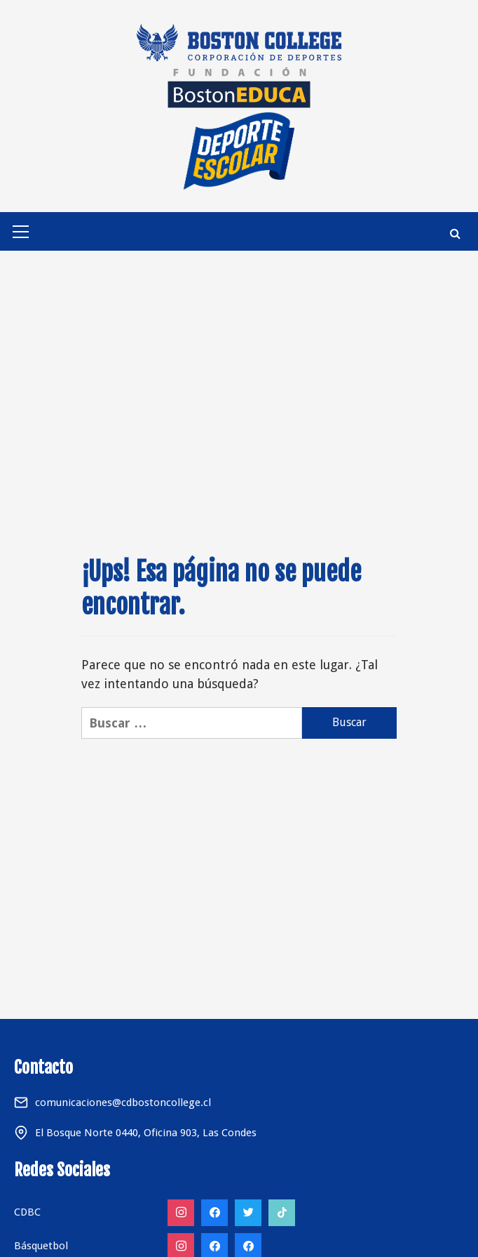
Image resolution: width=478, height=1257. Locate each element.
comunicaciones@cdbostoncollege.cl (123, 1102)
